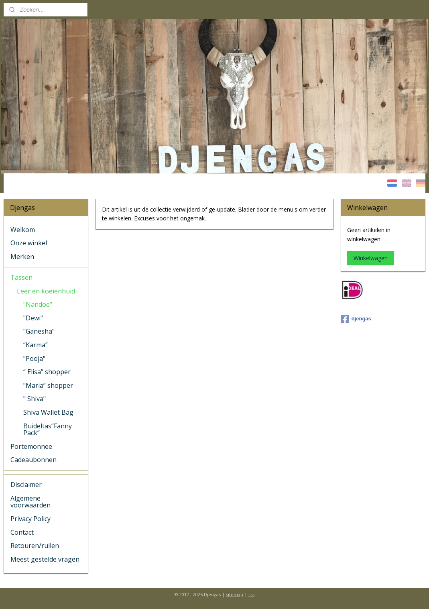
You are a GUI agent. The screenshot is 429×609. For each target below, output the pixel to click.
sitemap (234, 594)
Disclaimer (26, 484)
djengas (356, 319)
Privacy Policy (30, 518)
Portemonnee (31, 446)
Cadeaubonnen (33, 459)
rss (251, 594)
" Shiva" (34, 398)
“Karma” (35, 344)
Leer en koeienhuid (46, 291)
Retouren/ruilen (34, 545)
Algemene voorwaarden (30, 502)
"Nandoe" (37, 304)
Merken (22, 256)
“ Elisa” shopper (47, 371)
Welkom (22, 229)
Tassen (21, 277)
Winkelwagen (371, 258)
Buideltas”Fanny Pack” (47, 430)
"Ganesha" (39, 331)
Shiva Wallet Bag (48, 412)
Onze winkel (28, 242)
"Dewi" (33, 318)
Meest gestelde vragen (44, 559)
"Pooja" (34, 358)
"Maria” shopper (48, 385)
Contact (22, 532)
